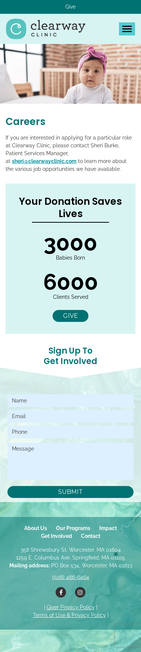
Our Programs (73, 528)
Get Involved (56, 536)
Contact (90, 536)
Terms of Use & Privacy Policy (69, 615)
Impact (108, 528)
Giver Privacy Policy (71, 607)
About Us (35, 528)
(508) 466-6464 (70, 577)
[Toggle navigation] (127, 28)
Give (70, 7)
